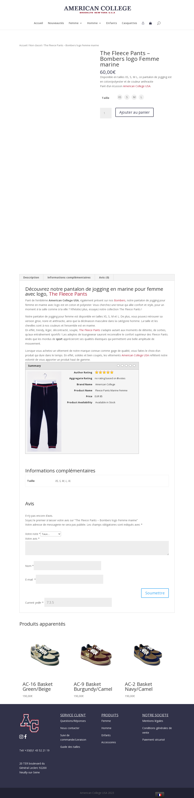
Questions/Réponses (73, 721)
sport (59, 339)
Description (31, 277)
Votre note (33, 534)
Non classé (35, 45)
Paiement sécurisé (153, 739)
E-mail (30, 579)
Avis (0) (104, 277)
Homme (92, 23)
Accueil (38, 23)
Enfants (111, 23)
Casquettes (129, 23)
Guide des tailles (70, 747)
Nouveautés (56, 23)
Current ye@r (34, 602)
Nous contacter (69, 728)
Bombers (119, 300)
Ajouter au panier (135, 112)
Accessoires (108, 742)
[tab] (31, 277)
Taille (105, 98)
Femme (73, 23)
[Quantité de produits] (105, 113)
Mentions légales (152, 721)
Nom (29, 566)
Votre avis (32, 538)
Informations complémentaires (69, 277)
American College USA (136, 86)
